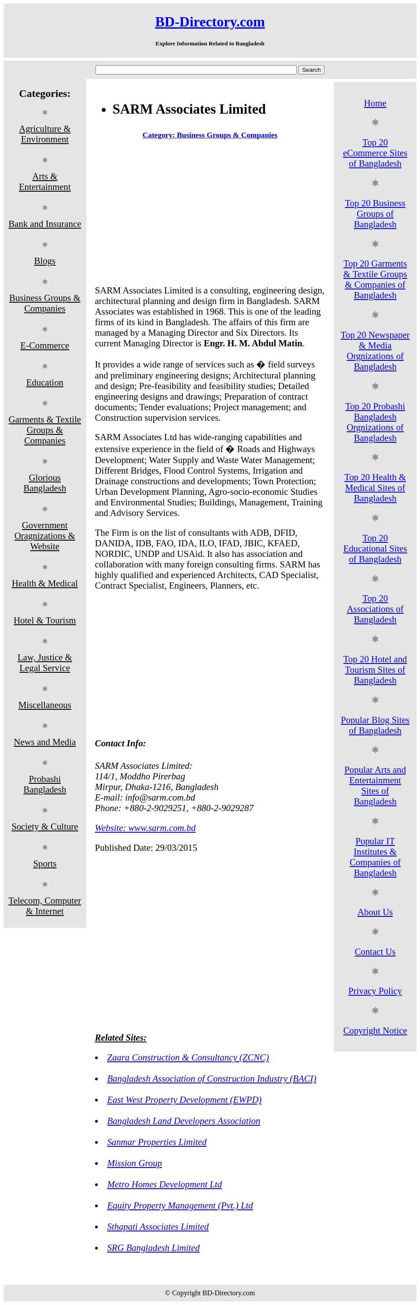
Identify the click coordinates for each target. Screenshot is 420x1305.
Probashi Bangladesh (44, 784)
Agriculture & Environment (44, 133)
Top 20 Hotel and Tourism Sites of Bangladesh (375, 669)
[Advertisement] (210, 214)
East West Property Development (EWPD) (184, 1099)
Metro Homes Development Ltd (164, 1184)
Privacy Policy (375, 991)
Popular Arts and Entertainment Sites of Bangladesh (375, 785)
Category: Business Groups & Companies (210, 135)
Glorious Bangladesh (44, 482)
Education (44, 382)
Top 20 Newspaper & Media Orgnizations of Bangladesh (375, 350)
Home (375, 103)
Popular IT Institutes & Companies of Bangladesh (375, 857)
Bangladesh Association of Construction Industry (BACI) (211, 1078)
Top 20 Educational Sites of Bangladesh (375, 548)
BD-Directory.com (210, 22)
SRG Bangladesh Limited (153, 1247)
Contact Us (375, 951)
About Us (375, 912)
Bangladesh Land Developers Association (183, 1121)
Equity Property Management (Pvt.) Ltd (180, 1205)
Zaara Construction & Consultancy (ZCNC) (188, 1057)
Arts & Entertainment (45, 181)
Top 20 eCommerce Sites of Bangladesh (375, 152)
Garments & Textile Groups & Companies (45, 429)
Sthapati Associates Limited (158, 1226)
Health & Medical (45, 583)
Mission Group (134, 1163)
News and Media (45, 742)
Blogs (45, 261)
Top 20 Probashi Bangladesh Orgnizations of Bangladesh (375, 422)
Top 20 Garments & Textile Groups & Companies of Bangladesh (375, 279)
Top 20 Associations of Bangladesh (375, 608)
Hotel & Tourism (45, 620)
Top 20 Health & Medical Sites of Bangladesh (375, 487)
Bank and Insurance (44, 224)
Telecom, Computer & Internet (44, 905)
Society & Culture (44, 826)
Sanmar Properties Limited (156, 1142)
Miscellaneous (44, 705)
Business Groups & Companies (45, 303)
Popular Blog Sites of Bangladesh (375, 725)
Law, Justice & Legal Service (45, 662)
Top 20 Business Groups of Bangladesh (375, 213)
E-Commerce (44, 345)
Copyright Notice (375, 1030)
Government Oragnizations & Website (45, 535)
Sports (44, 863)
